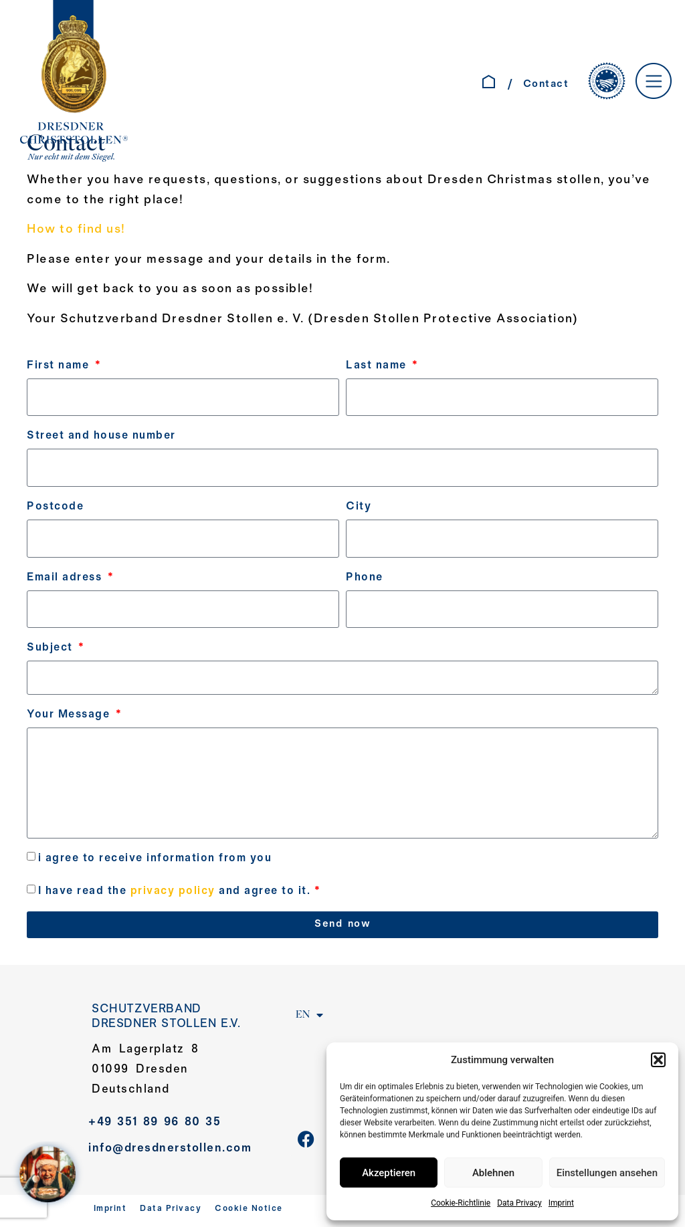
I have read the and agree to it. (179, 894)
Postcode (55, 507)
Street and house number (101, 436)
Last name (378, 365)
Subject (51, 649)
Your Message (70, 716)
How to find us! (76, 229)
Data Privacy (519, 1203)
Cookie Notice (249, 1212)
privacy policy (172, 894)
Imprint (561, 1203)
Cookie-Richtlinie (460, 1203)
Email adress (66, 578)
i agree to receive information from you (155, 861)
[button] (658, 1060)
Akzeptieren (388, 1173)
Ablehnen (493, 1173)
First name (60, 365)
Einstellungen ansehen (607, 1173)
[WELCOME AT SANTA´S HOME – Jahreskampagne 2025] (51, 1176)
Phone (364, 578)
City (358, 507)
